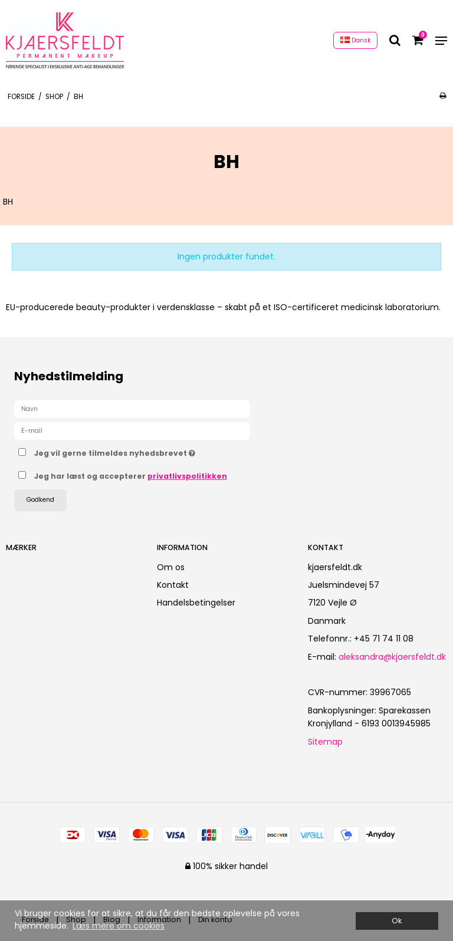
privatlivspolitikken (187, 476)
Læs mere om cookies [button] (119, 926)
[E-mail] (132, 430)
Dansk (355, 40)
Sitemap (325, 742)
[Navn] (132, 408)
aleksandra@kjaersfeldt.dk (392, 657)
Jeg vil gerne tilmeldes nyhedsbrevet (144, 451)
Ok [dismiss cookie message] (397, 921)
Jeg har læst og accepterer (130, 476)
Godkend (40, 499)
